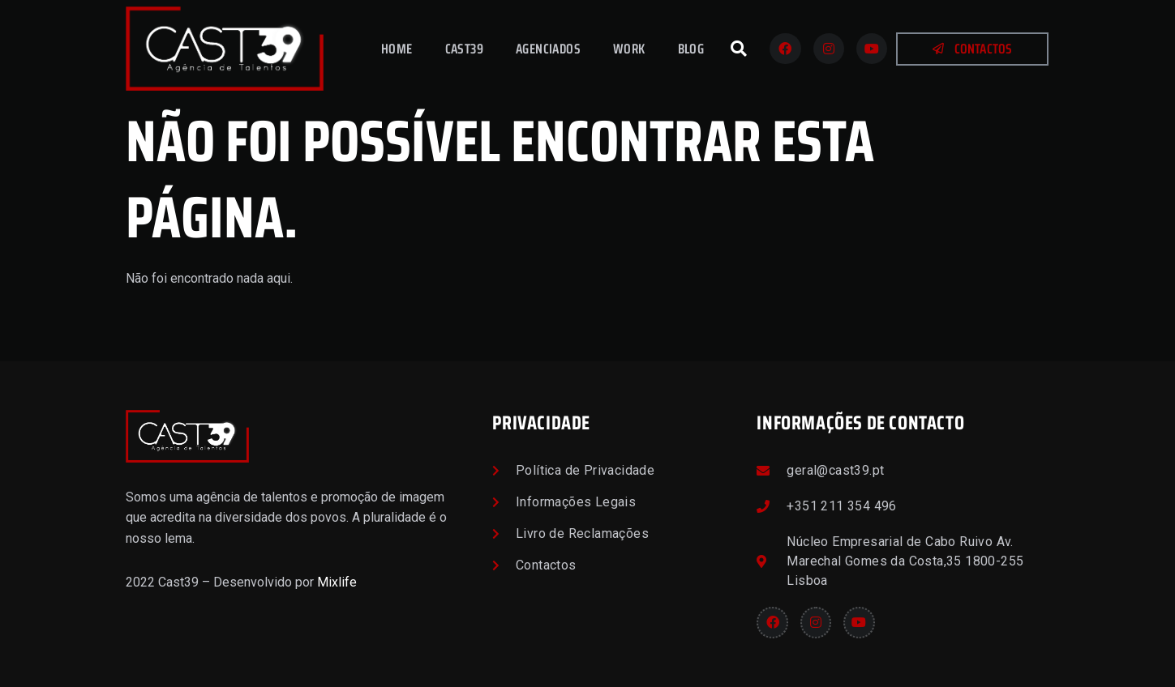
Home (397, 48)
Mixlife (337, 582)
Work (629, 48)
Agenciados (548, 48)
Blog (691, 48)
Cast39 (464, 48)
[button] (738, 48)
